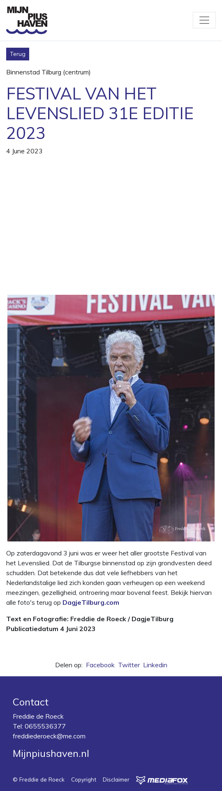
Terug (17, 54)
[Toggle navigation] (204, 20)
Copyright (83, 779)
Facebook (100, 665)
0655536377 (45, 726)
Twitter (129, 665)
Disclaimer (116, 779)
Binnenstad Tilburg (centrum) (48, 72)
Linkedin (155, 665)
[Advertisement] (111, 230)
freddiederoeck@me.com (49, 736)
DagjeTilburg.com (90, 602)
